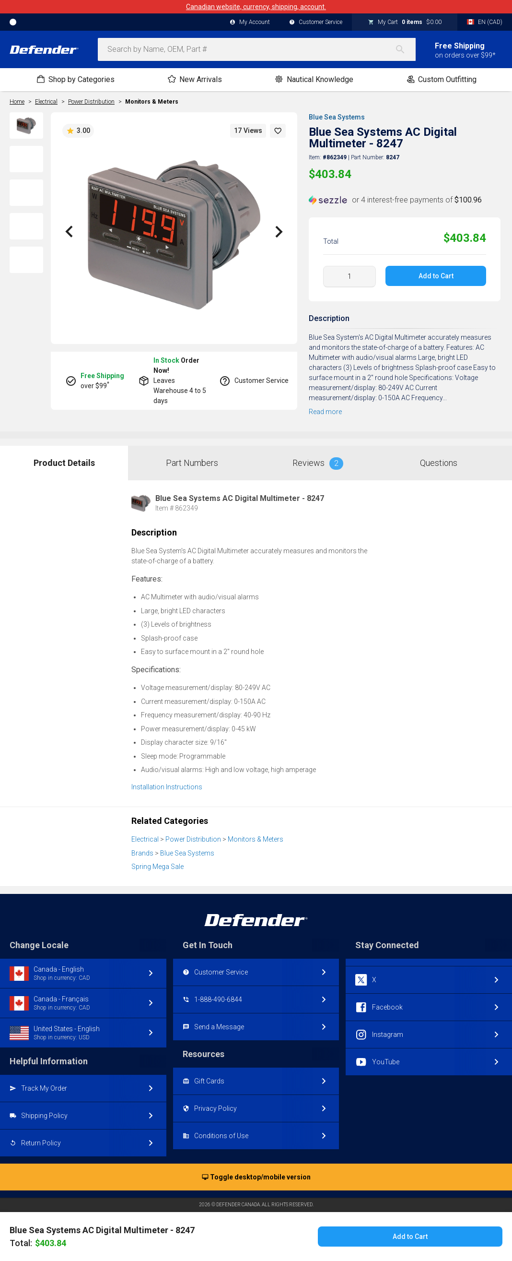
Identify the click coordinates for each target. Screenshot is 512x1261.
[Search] (405, 49)
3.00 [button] (78, 131)
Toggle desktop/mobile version (256, 1177)
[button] (278, 131)
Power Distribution (193, 839)
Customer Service (315, 22)
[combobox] (257, 49)
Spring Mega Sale (157, 866)
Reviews (317, 463)
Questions (438, 463)
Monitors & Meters (151, 102)
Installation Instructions (166, 787)
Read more (325, 412)
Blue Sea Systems (337, 117)
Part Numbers (192, 463)
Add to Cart (436, 276)
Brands (142, 853)
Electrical (145, 839)
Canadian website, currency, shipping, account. (256, 7)
